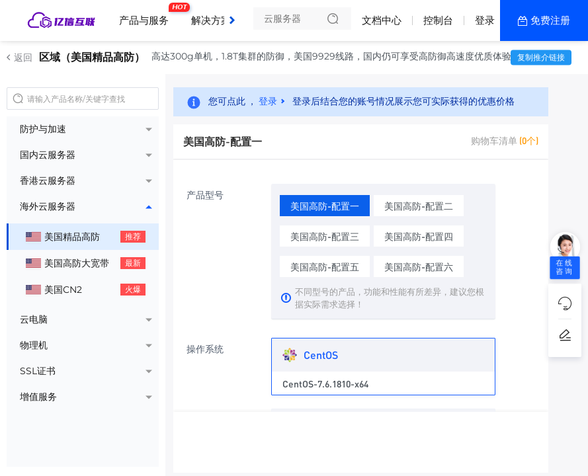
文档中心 (381, 20)
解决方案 (211, 20)
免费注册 (550, 20)
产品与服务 (147, 15)
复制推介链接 (541, 57)
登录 (485, 20)
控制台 (438, 20)
